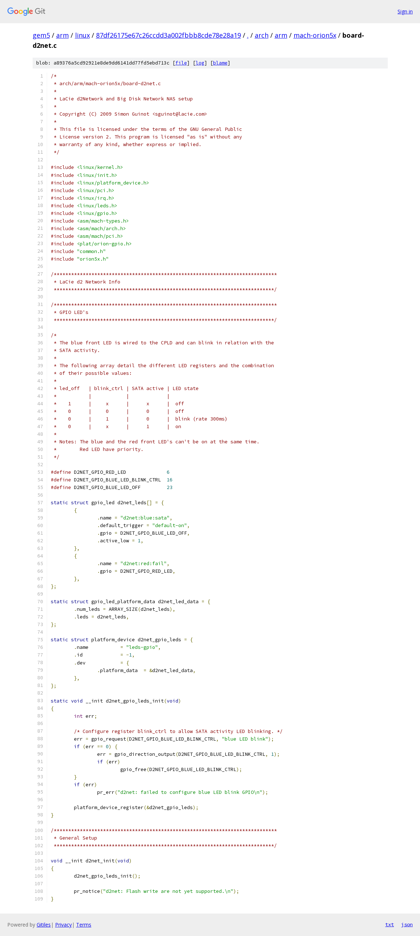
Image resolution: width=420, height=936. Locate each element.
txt (389, 924)
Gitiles (44, 924)
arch (262, 35)
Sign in (405, 11)
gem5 (41, 35)
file (181, 63)
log (200, 63)
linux (82, 35)
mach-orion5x (315, 35)
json (407, 924)
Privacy (63, 924)
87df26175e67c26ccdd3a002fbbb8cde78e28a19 (168, 35)
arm (62, 35)
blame (220, 63)
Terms (83, 924)
